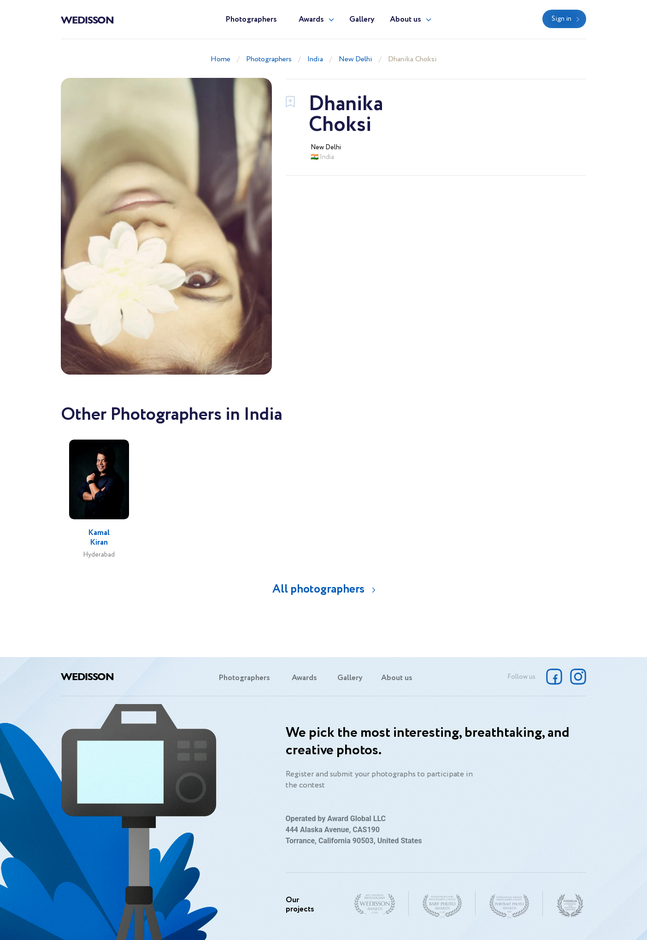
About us (405, 19)
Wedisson (87, 19)
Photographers (251, 19)
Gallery (362, 19)
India (315, 59)
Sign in (561, 19)
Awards (311, 19)
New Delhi (355, 59)
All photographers (318, 589)
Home (220, 59)
